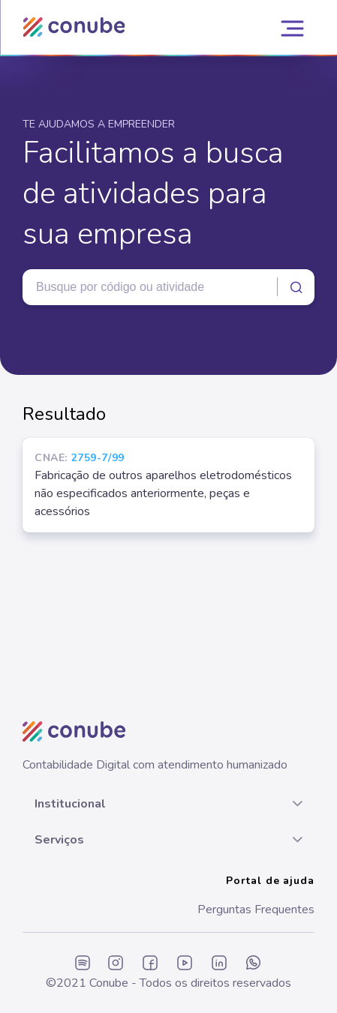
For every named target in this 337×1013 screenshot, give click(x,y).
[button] (168, 804)
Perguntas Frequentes (255, 909)
